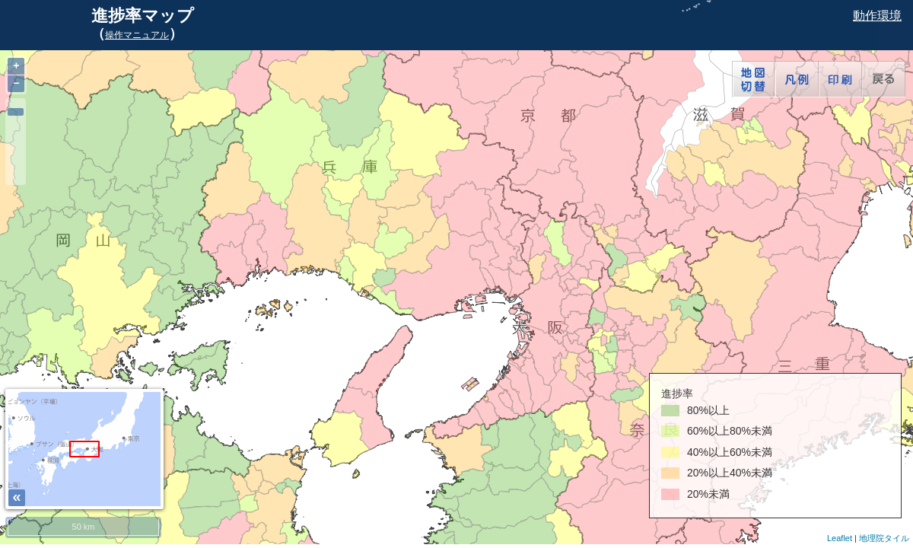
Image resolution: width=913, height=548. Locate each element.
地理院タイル (884, 538)
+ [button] (16, 66)
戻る (883, 79)
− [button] (16, 83)
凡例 (797, 79)
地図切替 (753, 79)
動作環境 (877, 15)
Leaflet (839, 538)
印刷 (840, 79)
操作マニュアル (137, 35)
